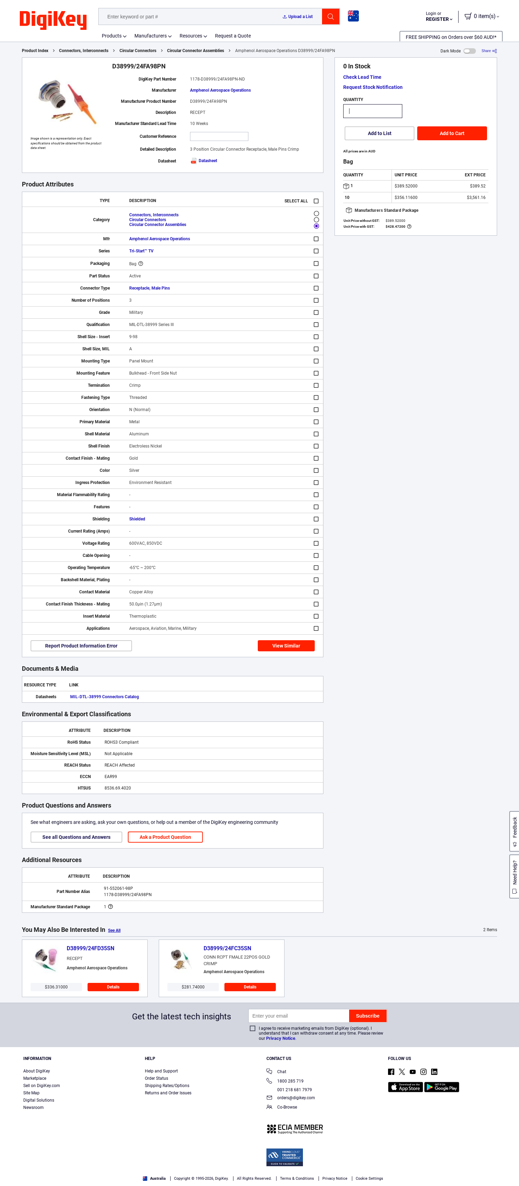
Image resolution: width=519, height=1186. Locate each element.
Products (112, 36)
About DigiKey (36, 1071)
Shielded (137, 519)
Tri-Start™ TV (141, 251)
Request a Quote (233, 36)
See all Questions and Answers (76, 837)
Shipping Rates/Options (167, 1085)
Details (113, 987)
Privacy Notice (280, 1038)
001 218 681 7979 (289, 1089)
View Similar (286, 646)
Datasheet (203, 160)
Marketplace (34, 1078)
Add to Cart (452, 133)
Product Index (35, 50)
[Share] (489, 51)
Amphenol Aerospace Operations (220, 90)
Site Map (31, 1093)
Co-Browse (281, 1107)
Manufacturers (150, 36)
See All (114, 930)
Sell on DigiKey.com (41, 1085)
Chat (276, 1072)
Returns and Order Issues (168, 1093)
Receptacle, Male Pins (149, 288)
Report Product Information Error (81, 646)
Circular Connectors (138, 50)
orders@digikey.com (290, 1098)
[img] (53, 21)
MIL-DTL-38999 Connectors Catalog (104, 696)
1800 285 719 (285, 1081)
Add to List (380, 133)
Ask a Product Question (165, 837)
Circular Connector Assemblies (195, 50)
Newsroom (33, 1107)
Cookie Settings (369, 1178)
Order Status (156, 1078)
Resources (191, 36)
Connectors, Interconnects (83, 50)
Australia (154, 1178)
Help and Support (161, 1071)
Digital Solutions (38, 1100)
